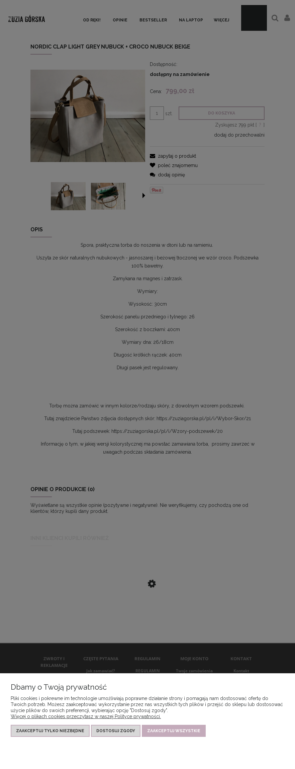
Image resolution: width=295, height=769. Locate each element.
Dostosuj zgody (115, 730)
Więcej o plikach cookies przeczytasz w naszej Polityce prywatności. (86, 716)
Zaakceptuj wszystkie (173, 730)
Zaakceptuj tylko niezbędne (50, 730)
